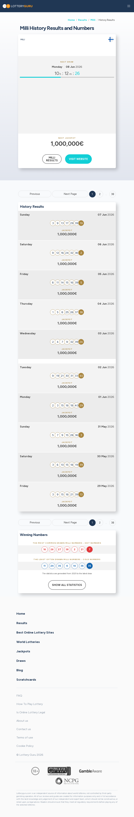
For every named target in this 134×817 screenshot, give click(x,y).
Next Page (70, 194)
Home (71, 20)
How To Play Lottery (29, 704)
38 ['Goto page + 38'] (112, 194)
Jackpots (23, 651)
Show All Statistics (67, 585)
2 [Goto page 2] (99, 194)
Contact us (23, 729)
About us (22, 720)
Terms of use (24, 737)
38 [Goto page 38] (112, 522)
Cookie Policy (25, 746)
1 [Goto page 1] (92, 194)
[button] (128, 6)
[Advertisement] (67, 105)
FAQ (19, 695)
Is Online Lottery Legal (30, 712)
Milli (93, 20)
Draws (21, 661)
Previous (35, 194)
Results (82, 20)
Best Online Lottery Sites (35, 632)
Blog (19, 670)
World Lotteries (28, 642)
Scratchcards (26, 680)
